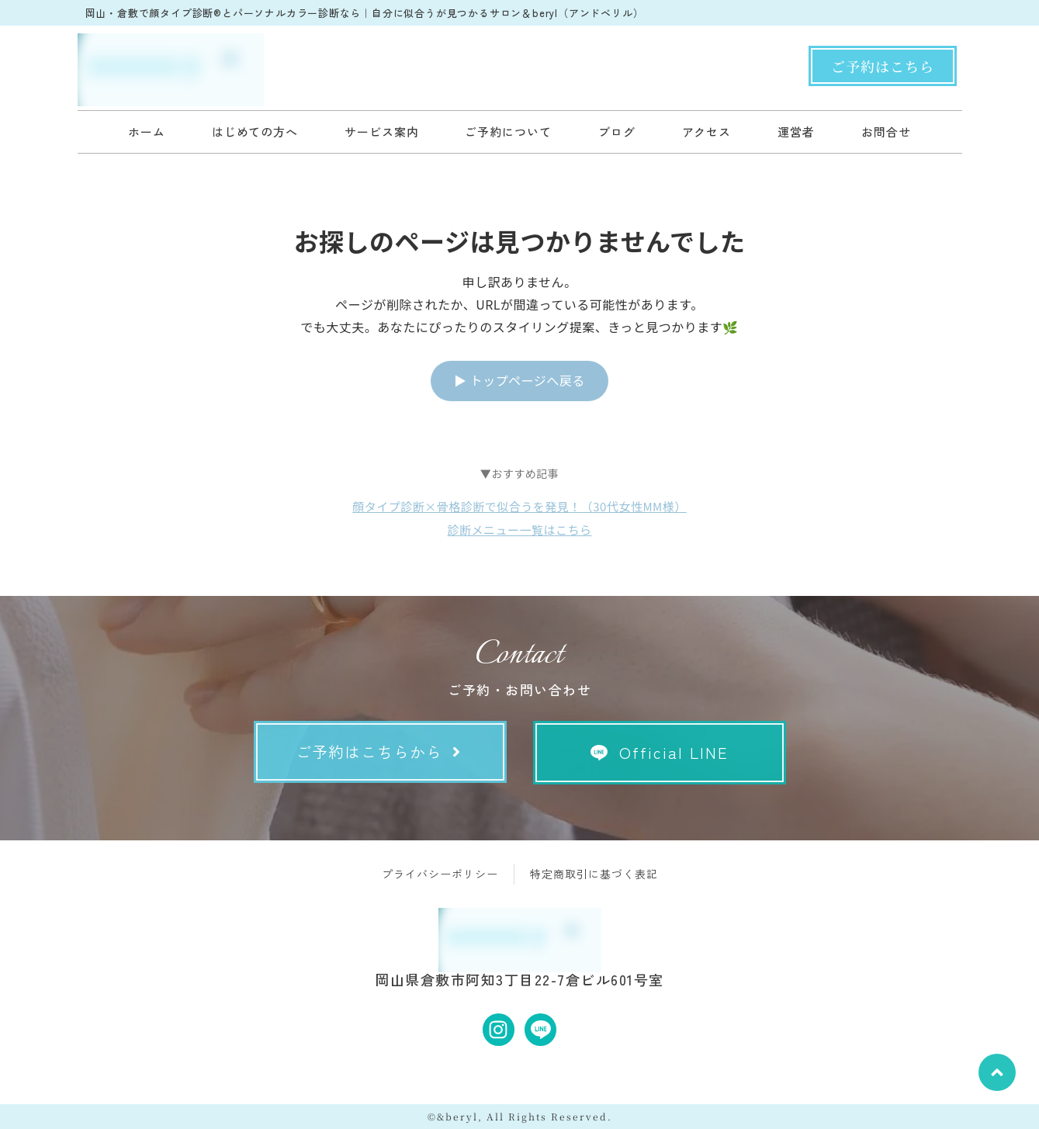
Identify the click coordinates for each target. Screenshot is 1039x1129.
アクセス (707, 131)
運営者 (796, 131)
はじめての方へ (255, 131)
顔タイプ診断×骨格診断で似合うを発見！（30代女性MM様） (519, 506)
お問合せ (886, 131)
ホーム (146, 131)
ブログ (617, 131)
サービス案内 (381, 131)
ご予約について (508, 131)
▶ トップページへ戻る (519, 380)
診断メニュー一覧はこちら (519, 529)
